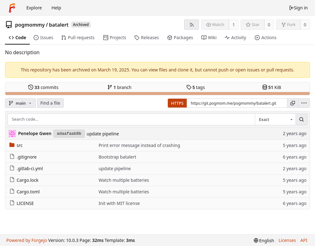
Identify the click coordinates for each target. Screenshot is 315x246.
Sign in (298, 8)
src (16, 145)
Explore (34, 8)
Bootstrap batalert (117, 157)
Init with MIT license (119, 203)
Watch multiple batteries (124, 180)
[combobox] (275, 119)
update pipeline (103, 134)
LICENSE (21, 203)
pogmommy (30, 25)
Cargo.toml (24, 192)
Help (56, 8)
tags (195, 87)
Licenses (287, 240)
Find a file (50, 103)
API (303, 240)
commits (43, 87)
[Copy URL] (292, 103)
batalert (59, 25)
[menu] (304, 103)
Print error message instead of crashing (139, 145)
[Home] (12, 7)
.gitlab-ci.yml (26, 168)
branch (119, 87)
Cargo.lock (23, 180)
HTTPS (177, 103)
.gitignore (23, 157)
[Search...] (301, 119)
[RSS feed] (191, 24)
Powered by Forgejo (26, 240)
